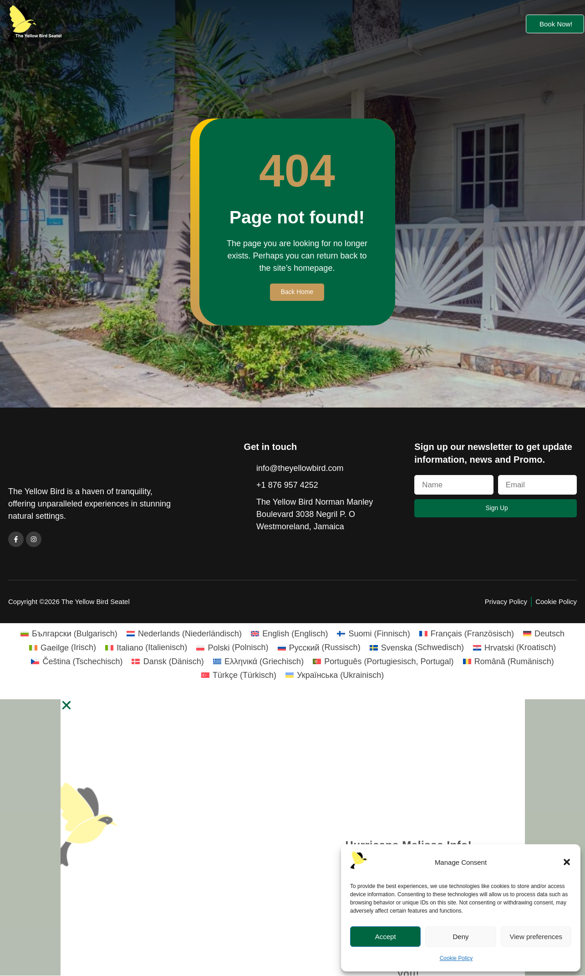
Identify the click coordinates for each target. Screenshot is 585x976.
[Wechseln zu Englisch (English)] (289, 634)
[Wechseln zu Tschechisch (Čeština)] (76, 662)
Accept (385, 936)
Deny (460, 936)
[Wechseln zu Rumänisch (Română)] (508, 662)
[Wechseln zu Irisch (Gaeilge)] (63, 648)
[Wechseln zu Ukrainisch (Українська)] (334, 675)
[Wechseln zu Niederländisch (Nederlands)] (184, 634)
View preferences (536, 936)
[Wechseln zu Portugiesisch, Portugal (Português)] (383, 662)
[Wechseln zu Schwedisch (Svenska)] (416, 648)
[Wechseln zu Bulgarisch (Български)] (69, 634)
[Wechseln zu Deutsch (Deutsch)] (544, 634)
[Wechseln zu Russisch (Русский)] (319, 648)
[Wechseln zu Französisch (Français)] (467, 634)
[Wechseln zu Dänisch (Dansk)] (167, 662)
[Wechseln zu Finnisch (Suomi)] (373, 634)
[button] (566, 862)
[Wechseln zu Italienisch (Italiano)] (146, 648)
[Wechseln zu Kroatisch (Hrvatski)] (514, 648)
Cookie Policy (456, 958)
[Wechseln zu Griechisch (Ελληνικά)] (258, 662)
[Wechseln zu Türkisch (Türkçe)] (239, 675)
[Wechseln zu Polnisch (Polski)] (232, 648)
